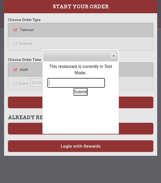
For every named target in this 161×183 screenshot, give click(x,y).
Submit (80, 91)
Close (113, 56)
